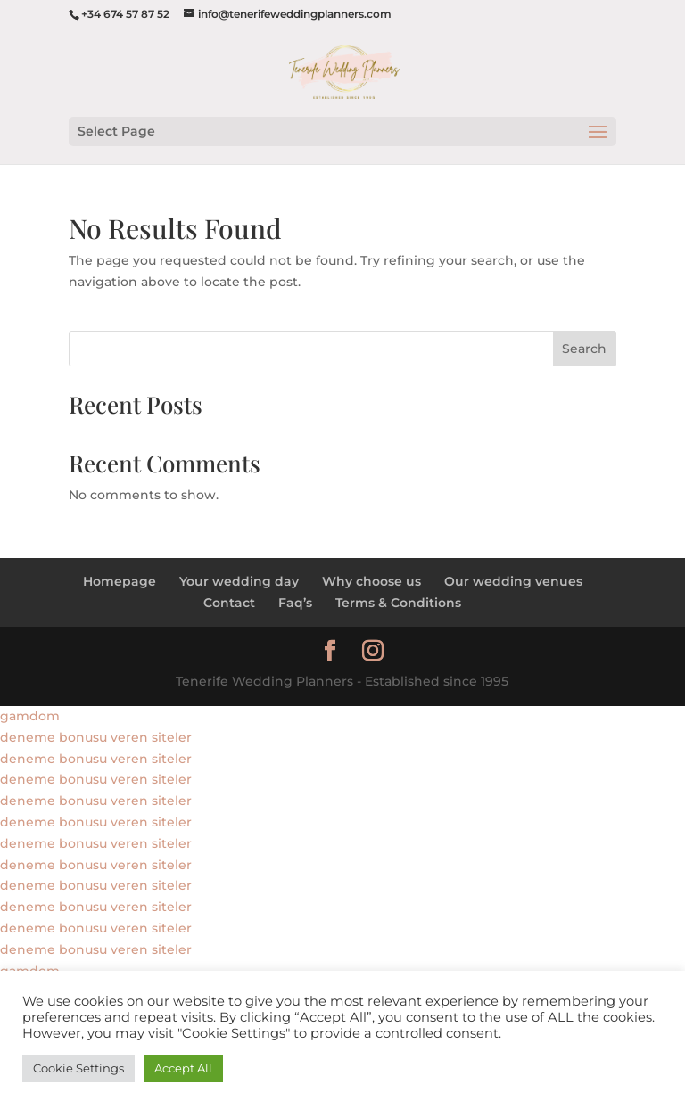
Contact (229, 603)
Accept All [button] (183, 1068)
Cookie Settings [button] (78, 1068)
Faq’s (295, 603)
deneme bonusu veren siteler (96, 737)
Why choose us (371, 581)
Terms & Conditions (398, 603)
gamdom (30, 716)
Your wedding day (239, 581)
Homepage (119, 581)
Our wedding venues (513, 581)
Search (584, 349)
